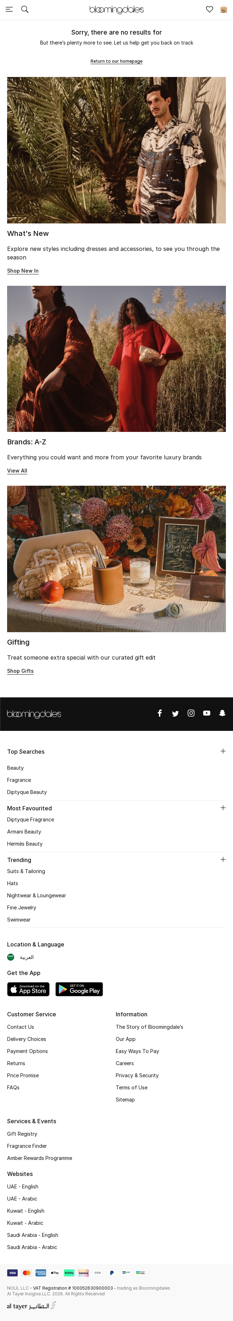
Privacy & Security (137, 1075)
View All (17, 471)
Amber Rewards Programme (39, 1158)
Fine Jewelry (21, 907)
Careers (125, 1063)
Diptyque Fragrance (30, 819)
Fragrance (19, 780)
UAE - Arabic (22, 1199)
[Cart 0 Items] (223, 10)
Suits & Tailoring (26, 871)
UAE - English (22, 1186)
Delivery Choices (26, 1039)
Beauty (15, 768)
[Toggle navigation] (9, 10)
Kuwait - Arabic (25, 1223)
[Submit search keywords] (24, 10)
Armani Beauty (24, 832)
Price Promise (23, 1075)
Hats (12, 883)
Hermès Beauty (25, 844)
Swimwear (19, 920)
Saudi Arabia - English (32, 1235)
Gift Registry (22, 1134)
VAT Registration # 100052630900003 (73, 1288)
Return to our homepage (116, 61)
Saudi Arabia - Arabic (32, 1247)
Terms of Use (131, 1087)
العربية (27, 957)
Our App (126, 1039)
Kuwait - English (25, 1211)
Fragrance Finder (27, 1146)
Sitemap (125, 1099)
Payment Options (27, 1051)
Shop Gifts (20, 671)
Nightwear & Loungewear (36, 895)
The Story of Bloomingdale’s (149, 1027)
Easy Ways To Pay (137, 1051)
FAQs (13, 1087)
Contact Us (20, 1027)
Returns (16, 1063)
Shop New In (23, 271)
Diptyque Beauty (27, 792)
